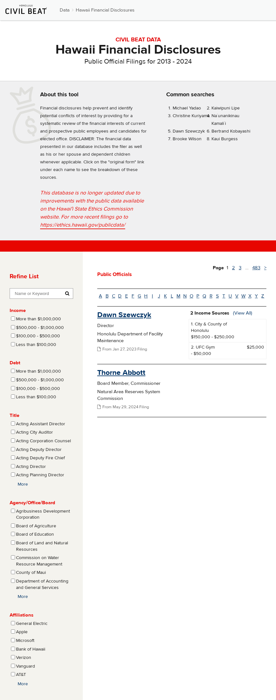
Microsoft (25, 641)
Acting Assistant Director (40, 424)
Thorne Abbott (121, 372)
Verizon (23, 658)
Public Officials (114, 274)
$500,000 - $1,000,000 (40, 328)
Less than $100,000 (36, 345)
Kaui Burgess (224, 139)
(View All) (242, 313)
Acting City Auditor (34, 432)
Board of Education (35, 534)
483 (256, 268)
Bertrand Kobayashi (230, 131)
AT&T (21, 675)
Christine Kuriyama (191, 116)
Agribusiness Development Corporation (43, 514)
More (23, 484)
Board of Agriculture (36, 526)
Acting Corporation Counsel (43, 441)
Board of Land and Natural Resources (42, 546)
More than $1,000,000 (38, 319)
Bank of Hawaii (30, 649)
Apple (22, 632)
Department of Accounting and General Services (42, 584)
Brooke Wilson (187, 139)
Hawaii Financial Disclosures (105, 10)
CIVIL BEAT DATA (138, 39)
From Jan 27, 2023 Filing (122, 349)
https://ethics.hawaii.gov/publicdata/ (82, 225)
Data (65, 10)
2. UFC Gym (203, 347)
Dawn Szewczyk (189, 131)
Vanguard (25, 666)
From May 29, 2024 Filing (123, 407)
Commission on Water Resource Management (39, 561)
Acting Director (31, 467)
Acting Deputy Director (39, 450)
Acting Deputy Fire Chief (40, 458)
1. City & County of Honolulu (209, 327)
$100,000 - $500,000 (38, 336)
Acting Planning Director (40, 475)
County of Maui (31, 572)
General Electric (31, 624)
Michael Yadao (187, 108)
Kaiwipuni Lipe (225, 108)
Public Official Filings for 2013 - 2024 (138, 61)
